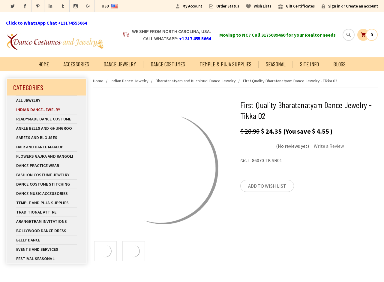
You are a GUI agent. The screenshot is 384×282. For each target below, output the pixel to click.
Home (43, 64)
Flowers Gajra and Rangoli (45, 156)
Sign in (334, 6)
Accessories (76, 64)
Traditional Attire (36, 212)
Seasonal (276, 64)
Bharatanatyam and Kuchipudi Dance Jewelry (196, 80)
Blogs (339, 64)
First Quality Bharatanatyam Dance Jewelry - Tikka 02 (290, 80)
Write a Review (329, 146)
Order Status (227, 6)
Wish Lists (262, 6)
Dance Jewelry (120, 64)
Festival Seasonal (35, 258)
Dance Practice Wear (46, 165)
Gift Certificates (300, 6)
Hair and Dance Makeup (46, 147)
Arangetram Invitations (41, 221)
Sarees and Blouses (46, 137)
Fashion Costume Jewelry (46, 174)
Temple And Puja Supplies (46, 202)
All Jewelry (46, 100)
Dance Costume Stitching (43, 184)
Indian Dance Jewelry (46, 109)
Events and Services (37, 249)
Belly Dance (46, 240)
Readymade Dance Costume (46, 119)
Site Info (309, 64)
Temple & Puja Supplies (225, 64)
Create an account (362, 6)
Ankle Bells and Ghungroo (44, 128)
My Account (192, 6)
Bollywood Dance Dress (41, 230)
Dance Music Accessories (42, 193)
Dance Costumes (168, 64)
